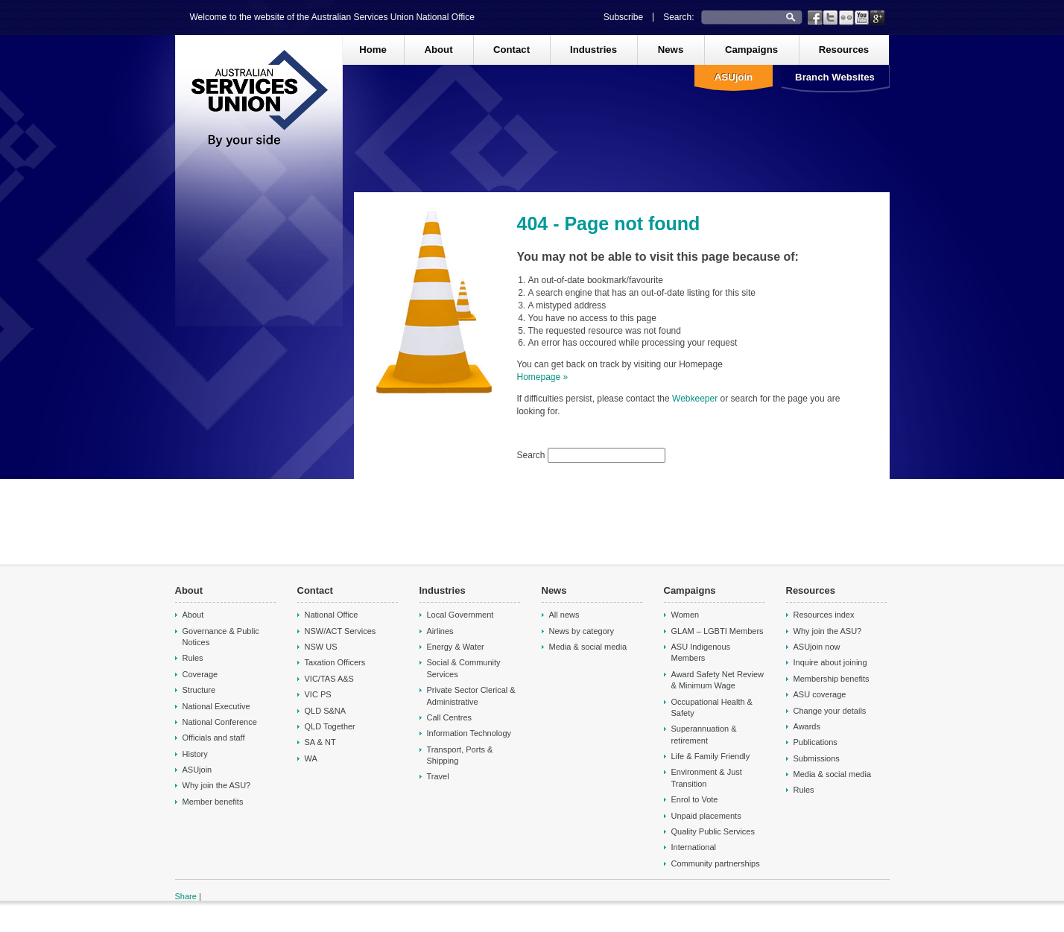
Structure (199, 689)
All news (564, 614)
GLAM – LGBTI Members (717, 631)
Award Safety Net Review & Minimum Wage (717, 680)
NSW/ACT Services (340, 631)
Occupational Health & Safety (712, 707)
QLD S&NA (325, 710)
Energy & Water (455, 646)
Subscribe (623, 17)
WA (311, 758)
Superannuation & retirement (704, 734)
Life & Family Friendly (710, 756)
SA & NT (320, 742)
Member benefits (213, 801)
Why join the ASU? (217, 785)
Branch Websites (835, 77)
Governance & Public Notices (221, 637)
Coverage (200, 674)
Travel (438, 776)
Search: (678, 17)
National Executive (216, 706)
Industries (593, 49)
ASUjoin (734, 77)
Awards (807, 726)
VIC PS (318, 694)
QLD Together (330, 726)
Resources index (824, 614)
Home (373, 49)
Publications (815, 742)
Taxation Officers (335, 662)
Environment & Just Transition (706, 777)
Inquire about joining (830, 662)
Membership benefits (832, 678)
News (670, 49)
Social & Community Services (464, 668)
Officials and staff (214, 737)
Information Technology (469, 733)
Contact (511, 49)
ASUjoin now (817, 646)
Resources (844, 49)
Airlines (440, 631)
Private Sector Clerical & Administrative (471, 695)
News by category (581, 631)
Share (186, 896)
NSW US (321, 646)
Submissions (817, 758)
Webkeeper (696, 398)
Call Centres (449, 717)
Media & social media (588, 646)
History (195, 753)
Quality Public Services (713, 831)
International (694, 847)
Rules (193, 657)
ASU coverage (820, 694)
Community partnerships (715, 863)
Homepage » (543, 377)
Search (532, 455)
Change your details (830, 710)
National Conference (220, 721)
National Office (331, 614)
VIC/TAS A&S (329, 678)
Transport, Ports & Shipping (460, 755)
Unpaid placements (706, 815)
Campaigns (751, 49)
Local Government (460, 614)
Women (685, 614)
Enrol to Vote (694, 799)
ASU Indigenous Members (701, 652)
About (438, 49)
